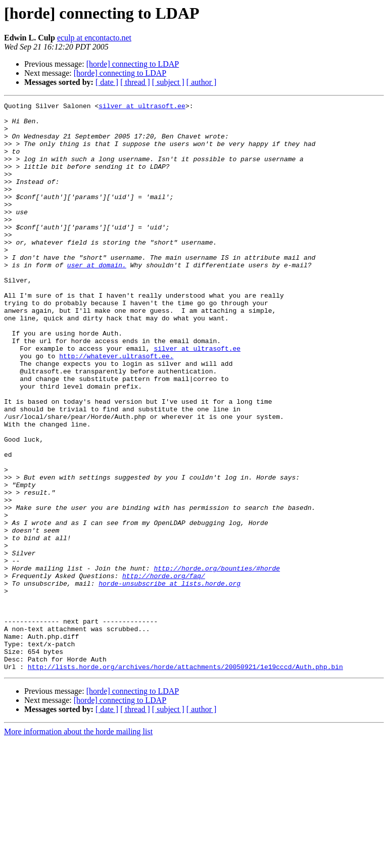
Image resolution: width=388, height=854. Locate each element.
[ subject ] (168, 82)
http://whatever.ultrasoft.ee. (116, 407)
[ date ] (106, 82)
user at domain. (96, 298)
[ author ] (201, 82)
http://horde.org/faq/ (163, 671)
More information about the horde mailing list (78, 845)
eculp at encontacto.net (94, 37)
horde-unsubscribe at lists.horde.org (169, 680)
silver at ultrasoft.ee (142, 107)
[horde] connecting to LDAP (132, 64)
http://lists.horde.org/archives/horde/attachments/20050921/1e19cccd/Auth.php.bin (185, 780)
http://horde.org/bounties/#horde (217, 662)
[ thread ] (135, 82)
